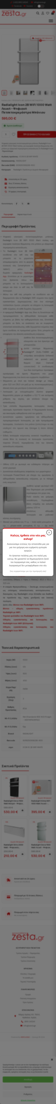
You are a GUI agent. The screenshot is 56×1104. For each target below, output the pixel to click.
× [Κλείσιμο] (49, 532)
